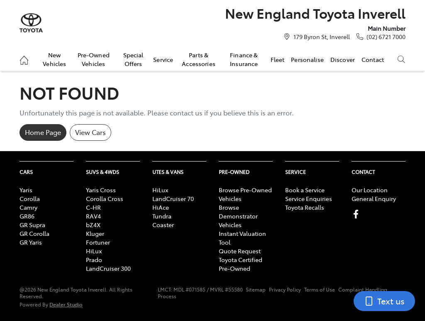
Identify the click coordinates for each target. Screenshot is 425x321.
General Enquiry (374, 198)
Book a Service (305, 190)
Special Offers (133, 59)
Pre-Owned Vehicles (94, 59)
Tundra (161, 216)
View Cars (90, 132)
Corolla (30, 198)
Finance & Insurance (244, 59)
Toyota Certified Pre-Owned (240, 263)
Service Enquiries (308, 198)
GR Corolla (34, 233)
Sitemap (256, 289)
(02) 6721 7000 (385, 36)
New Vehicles (54, 59)
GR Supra (32, 225)
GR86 (27, 216)
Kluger (95, 233)
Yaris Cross (101, 190)
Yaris (26, 190)
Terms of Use (319, 289)
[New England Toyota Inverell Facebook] (358, 214)
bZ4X (93, 225)
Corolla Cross (104, 198)
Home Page (43, 132)
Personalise (307, 59)
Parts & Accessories (198, 59)
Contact (372, 59)
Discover (342, 59)
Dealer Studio (66, 304)
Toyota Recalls (304, 207)
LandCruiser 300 (108, 268)
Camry (28, 207)
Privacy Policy (285, 289)
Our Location (370, 190)
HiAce (160, 207)
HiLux (94, 251)
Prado (94, 259)
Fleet (278, 59)
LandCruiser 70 (173, 198)
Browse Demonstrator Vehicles (238, 216)
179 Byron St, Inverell (321, 36)
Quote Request (240, 251)
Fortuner (98, 242)
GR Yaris (31, 242)
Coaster (163, 225)
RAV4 (93, 216)
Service (163, 59)
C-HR (93, 207)
